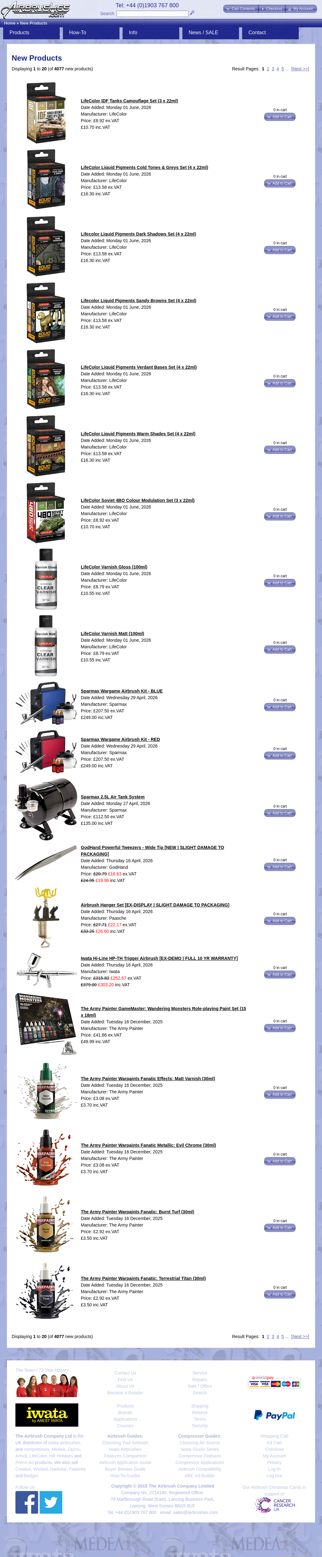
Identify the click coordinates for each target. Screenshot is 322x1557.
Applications (125, 1419)
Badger (31, 1475)
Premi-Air (24, 1462)
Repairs (199, 1379)
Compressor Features (200, 1455)
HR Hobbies (61, 1455)
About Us (125, 1386)
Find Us (125, 1379)
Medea (58, 1449)
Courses (125, 1425)
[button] (241, 9)
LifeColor (38, 1455)
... (287, 68)
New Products (33, 23)
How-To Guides (125, 1475)
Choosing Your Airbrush (125, 1442)
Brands (125, 1412)
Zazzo (74, 1449)
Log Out (274, 1475)
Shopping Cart (274, 1436)
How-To (77, 32)
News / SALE (203, 32)
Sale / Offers (200, 1386)
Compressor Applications (199, 1462)
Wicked (40, 1469)
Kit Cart (274, 1442)
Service (199, 1372)
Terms (200, 1419)
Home (9, 23)
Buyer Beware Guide (125, 1469)
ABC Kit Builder (200, 1475)
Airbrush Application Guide (125, 1462)
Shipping (199, 1405)
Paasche (77, 1469)
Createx (23, 1469)
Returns (200, 1412)
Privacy (274, 1462)
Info (133, 32)
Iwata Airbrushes (125, 1449)
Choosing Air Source (200, 1442)
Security (200, 1425)
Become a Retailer (125, 1392)
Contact (257, 32)
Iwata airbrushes (64, 1442)
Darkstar (58, 1469)
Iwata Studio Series (200, 1449)
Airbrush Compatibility (199, 1469)
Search (107, 13)
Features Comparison (125, 1455)
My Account (274, 1455)
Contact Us (125, 1372)
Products (19, 32)
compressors (36, 1449)
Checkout (274, 1449)
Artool (21, 1455)
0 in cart (280, 110)
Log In (274, 1469)
